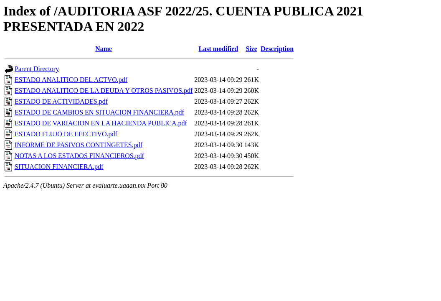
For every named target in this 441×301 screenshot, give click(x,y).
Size (251, 48)
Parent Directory (37, 68)
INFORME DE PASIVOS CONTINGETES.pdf (78, 144)
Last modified (218, 48)
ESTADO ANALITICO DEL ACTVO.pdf (71, 79)
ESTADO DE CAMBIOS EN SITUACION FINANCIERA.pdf (99, 112)
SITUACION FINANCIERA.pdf (59, 166)
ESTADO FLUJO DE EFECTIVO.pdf (66, 134)
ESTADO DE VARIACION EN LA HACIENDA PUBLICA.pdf (101, 123)
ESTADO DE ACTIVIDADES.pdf (61, 101)
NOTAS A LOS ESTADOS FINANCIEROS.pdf (79, 155)
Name (103, 48)
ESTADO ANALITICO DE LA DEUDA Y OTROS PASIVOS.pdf (104, 90)
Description (277, 48)
